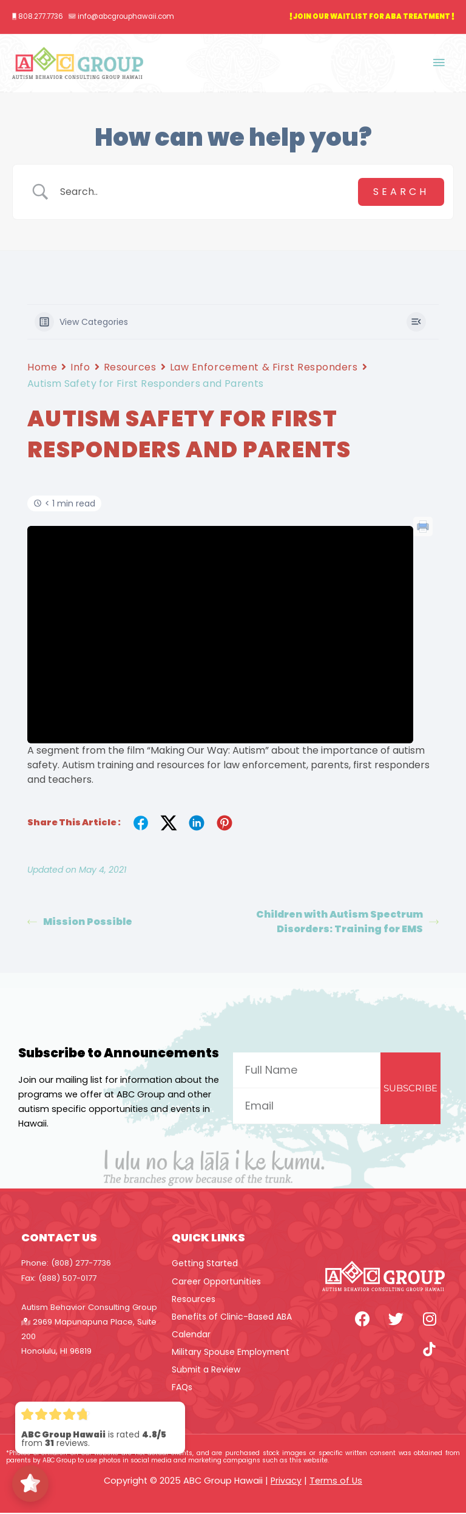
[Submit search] (401, 192)
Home (42, 368)
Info (80, 368)
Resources (130, 368)
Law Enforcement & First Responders (264, 368)
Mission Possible (79, 922)
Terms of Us (335, 1482)
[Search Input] (205, 192)
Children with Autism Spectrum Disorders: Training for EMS (347, 922)
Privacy (286, 1482)
